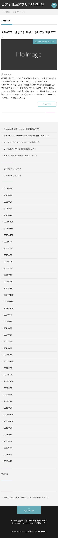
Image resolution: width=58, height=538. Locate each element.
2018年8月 (8, 428)
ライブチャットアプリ (46, 42)
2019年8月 (8, 388)
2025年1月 (8, 288)
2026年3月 (8, 202)
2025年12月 (9, 222)
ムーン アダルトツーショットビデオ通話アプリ (22, 142)
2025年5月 (8, 268)
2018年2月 (8, 454)
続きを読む (47, 104)
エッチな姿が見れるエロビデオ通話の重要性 (29, 520)
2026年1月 (8, 215)
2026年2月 (8, 208)
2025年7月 (8, 255)
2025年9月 (8, 242)
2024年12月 (9, 295)
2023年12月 (9, 361)
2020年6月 (8, 375)
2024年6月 (8, 335)
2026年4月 (8, 195)
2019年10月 (9, 381)
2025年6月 (8, 262)
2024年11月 (9, 302)
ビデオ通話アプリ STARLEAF (23, 4)
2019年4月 (8, 401)
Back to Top (29, 511)
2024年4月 (8, 348)
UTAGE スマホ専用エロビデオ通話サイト (20, 149)
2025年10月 (9, 235)
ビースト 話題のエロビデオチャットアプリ (20, 155)
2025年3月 (8, 282)
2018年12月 (9, 415)
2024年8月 (8, 322)
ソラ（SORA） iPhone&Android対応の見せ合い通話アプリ (26, 136)
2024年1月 (8, 355)
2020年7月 (8, 368)
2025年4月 (8, 275)
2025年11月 (9, 228)
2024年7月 (8, 328)
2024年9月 (8, 315)
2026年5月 (8, 189)
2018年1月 (8, 461)
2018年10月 (9, 421)
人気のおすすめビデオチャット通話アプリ (29, 523)
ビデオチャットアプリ (12, 169)
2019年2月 (8, 408)
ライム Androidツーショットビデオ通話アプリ (22, 129)
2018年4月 (8, 448)
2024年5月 (8, 341)
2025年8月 (8, 248)
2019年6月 (8, 395)
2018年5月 (8, 441)
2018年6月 (8, 434)
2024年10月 (9, 308)
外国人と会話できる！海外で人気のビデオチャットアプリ (26, 497)
